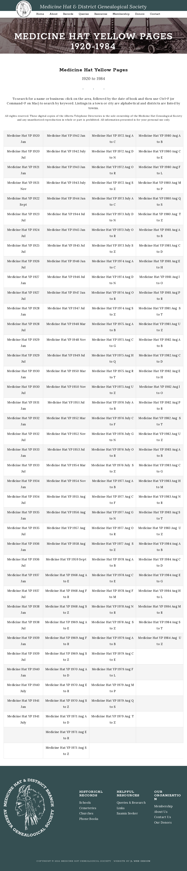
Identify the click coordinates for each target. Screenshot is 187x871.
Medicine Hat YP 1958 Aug (66, 544)
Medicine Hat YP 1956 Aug (66, 512)
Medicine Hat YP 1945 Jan (66, 230)
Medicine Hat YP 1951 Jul (66, 402)
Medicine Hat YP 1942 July (66, 151)
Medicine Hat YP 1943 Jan (66, 167)
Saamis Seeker (124, 813)
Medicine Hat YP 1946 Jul (66, 277)
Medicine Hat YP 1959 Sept (66, 559)
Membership (164, 806)
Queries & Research (128, 802)
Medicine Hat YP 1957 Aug (66, 528)
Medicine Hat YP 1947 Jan (65, 293)
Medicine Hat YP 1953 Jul (66, 449)
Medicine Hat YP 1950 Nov (66, 387)
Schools (81, 802)
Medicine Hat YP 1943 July (66, 183)
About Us (161, 811)
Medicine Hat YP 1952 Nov (66, 434)
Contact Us (162, 816)
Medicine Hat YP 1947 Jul (66, 308)
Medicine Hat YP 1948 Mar (65, 324)
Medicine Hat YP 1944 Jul (66, 214)
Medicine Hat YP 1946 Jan (66, 261)
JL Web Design (140, 860)
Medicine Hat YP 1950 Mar (65, 371)
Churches (83, 813)
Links (117, 807)
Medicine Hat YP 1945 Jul (66, 245)
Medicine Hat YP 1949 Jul (66, 355)
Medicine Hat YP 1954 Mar (66, 465)
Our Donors (163, 822)
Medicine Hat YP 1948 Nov (66, 340)
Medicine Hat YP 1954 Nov (66, 481)
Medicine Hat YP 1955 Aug (66, 497)
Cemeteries (84, 807)
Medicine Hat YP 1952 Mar (66, 418)
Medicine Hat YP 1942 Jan (66, 136)
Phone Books (85, 818)
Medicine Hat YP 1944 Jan (66, 198)
